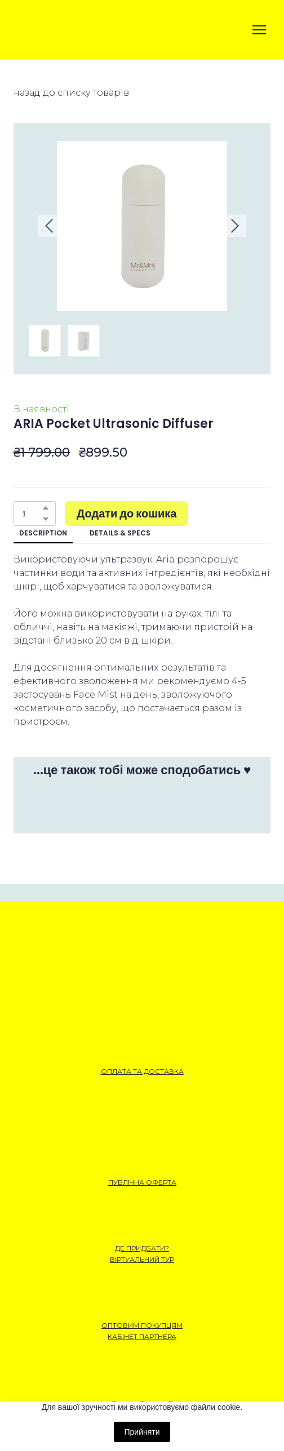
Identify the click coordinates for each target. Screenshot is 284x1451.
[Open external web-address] (53, 29)
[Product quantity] (32, 513)
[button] (45, 508)
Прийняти (141, 1431)
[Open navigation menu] (259, 30)
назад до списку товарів (71, 92)
